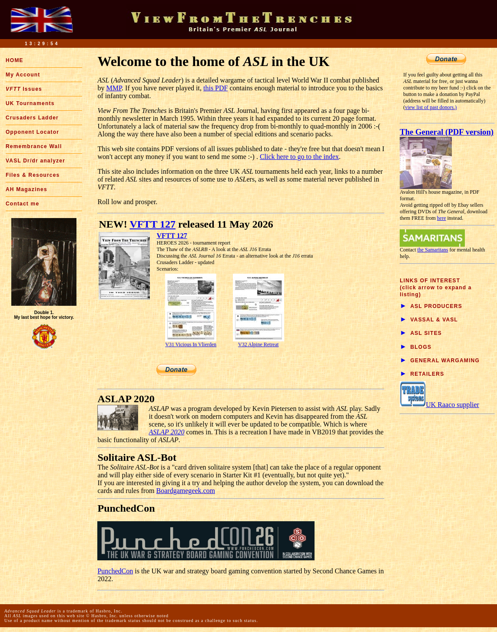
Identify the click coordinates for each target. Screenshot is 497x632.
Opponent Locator (32, 132)
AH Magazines (26, 189)
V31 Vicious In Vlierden (190, 342)
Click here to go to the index (299, 156)
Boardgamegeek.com (185, 490)
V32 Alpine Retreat (258, 342)
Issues (24, 89)
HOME (14, 60)
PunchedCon (115, 571)
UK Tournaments (30, 103)
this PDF (215, 88)
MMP (114, 88)
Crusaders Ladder (32, 118)
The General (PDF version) (447, 131)
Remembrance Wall (34, 146)
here (441, 218)
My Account (23, 75)
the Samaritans (432, 250)
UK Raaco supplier (439, 404)
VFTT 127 (152, 224)
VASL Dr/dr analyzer (35, 161)
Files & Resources (33, 175)
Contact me (22, 204)
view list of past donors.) (431, 107)
